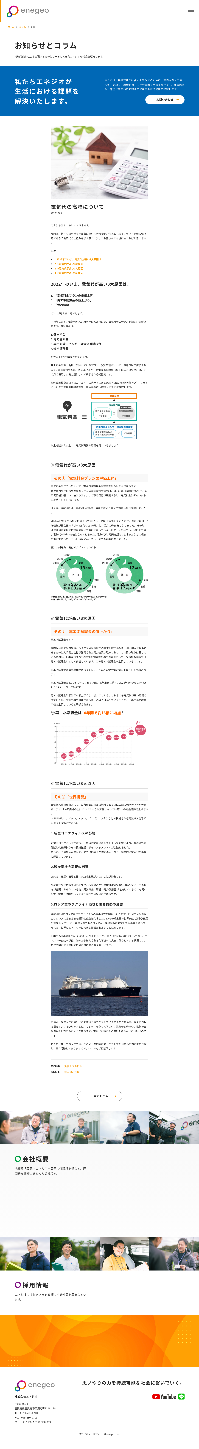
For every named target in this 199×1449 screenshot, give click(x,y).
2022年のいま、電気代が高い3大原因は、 (79, 259)
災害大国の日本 (73, 1066)
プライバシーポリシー (90, 1434)
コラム (22, 26)
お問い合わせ (164, 100)
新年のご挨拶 (71, 1072)
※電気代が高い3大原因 (68, 264)
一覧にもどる (99, 1096)
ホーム (11, 26)
